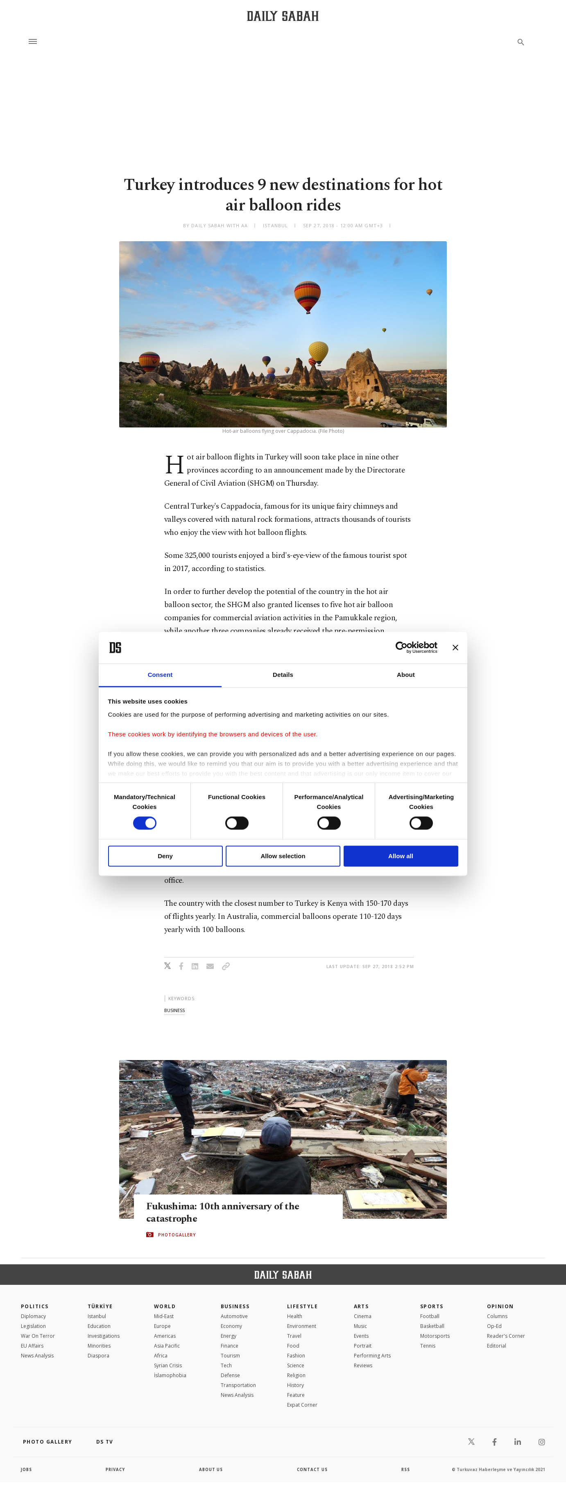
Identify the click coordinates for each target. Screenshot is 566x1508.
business (174, 1010)
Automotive (234, 1316)
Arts (361, 1306)
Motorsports (435, 1335)
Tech (226, 1365)
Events (361, 1335)
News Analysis (37, 1355)
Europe (162, 1326)
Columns (497, 1316)
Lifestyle (302, 1306)
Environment (301, 1326)
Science (295, 1365)
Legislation (33, 1326)
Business (235, 1306)
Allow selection (282, 855)
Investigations (104, 1335)
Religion (296, 1375)
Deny (165, 855)
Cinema (362, 1316)
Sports (432, 1306)
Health (294, 1316)
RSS (405, 1469)
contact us (313, 1469)
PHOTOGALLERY (177, 1235)
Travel (294, 1335)
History (295, 1385)
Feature (296, 1394)
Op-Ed (494, 1326)
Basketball (432, 1326)
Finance (229, 1345)
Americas (165, 1335)
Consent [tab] (160, 674)
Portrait (362, 1345)
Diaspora (98, 1355)
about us (211, 1469)
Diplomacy (33, 1316)
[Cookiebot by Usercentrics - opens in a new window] (401, 648)
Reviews (363, 1365)
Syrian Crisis (168, 1365)
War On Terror (38, 1335)
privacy (115, 1469)
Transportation (238, 1385)
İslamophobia (170, 1375)
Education (99, 1326)
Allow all (400, 855)
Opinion (500, 1306)
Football (429, 1316)
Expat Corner (302, 1404)
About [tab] (406, 674)
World (165, 1306)
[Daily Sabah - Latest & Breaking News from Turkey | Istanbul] (283, 16)
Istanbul (97, 1316)
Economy (231, 1326)
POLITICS (35, 1306)
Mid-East (164, 1316)
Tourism (230, 1355)
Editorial (496, 1345)
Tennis (427, 1345)
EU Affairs (32, 1345)
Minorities (99, 1345)
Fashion (296, 1355)
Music (360, 1326)
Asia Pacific (167, 1345)
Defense (230, 1375)
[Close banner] (455, 648)
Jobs (27, 1469)
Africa (161, 1355)
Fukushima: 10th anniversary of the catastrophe (224, 1212)
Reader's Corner (506, 1335)
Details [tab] (283, 674)
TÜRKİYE (100, 1306)
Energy (228, 1335)
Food (293, 1345)
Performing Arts (372, 1355)
